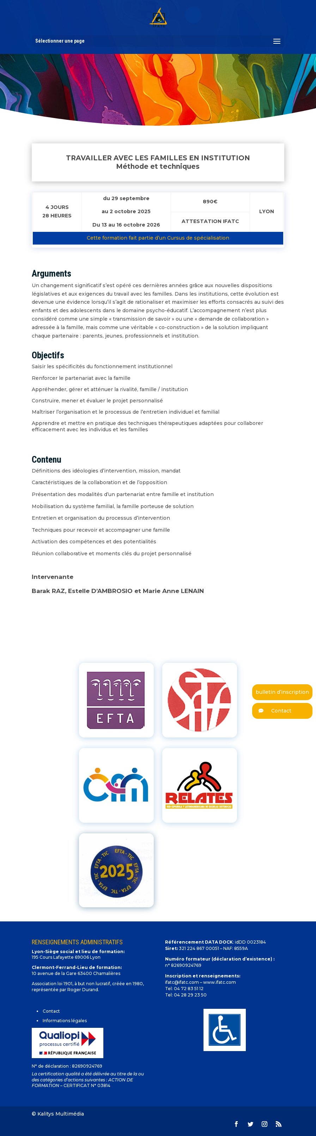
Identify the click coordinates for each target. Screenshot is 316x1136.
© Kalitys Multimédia (58, 1114)
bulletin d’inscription (282, 692)
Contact (271, 711)
